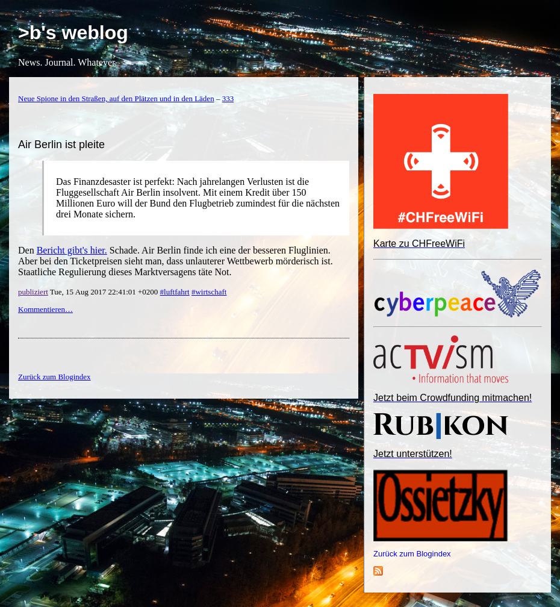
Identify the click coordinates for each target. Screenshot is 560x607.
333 (228, 98)
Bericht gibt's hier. (72, 250)
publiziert (33, 291)
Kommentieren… (45, 309)
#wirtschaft (208, 291)
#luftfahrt (175, 291)
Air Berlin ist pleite (61, 145)
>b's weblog (73, 32)
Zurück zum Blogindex (412, 553)
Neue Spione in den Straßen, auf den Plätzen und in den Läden (116, 98)
